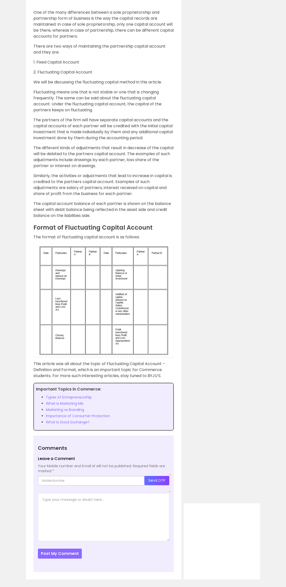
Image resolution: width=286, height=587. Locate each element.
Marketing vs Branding (65, 409)
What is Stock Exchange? (68, 422)
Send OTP (156, 480)
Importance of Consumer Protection (78, 415)
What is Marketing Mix (65, 403)
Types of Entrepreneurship (69, 397)
